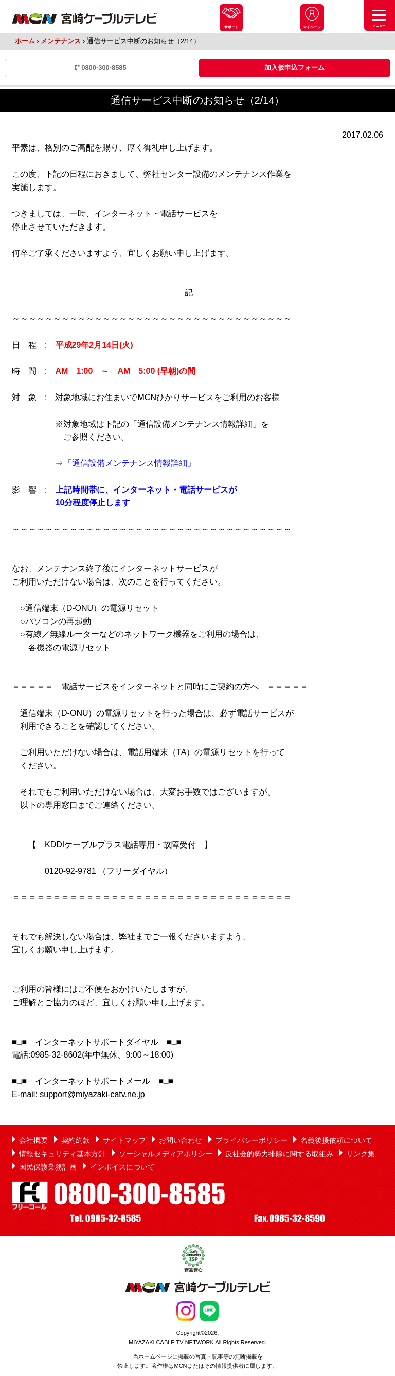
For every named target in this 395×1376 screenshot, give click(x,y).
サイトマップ (124, 1140)
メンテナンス (61, 41)
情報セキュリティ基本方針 (62, 1153)
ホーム (25, 41)
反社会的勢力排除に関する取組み (279, 1153)
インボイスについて (122, 1167)
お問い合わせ (180, 1140)
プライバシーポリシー (252, 1140)
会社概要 (33, 1140)
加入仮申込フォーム (294, 67)
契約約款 (75, 1140)
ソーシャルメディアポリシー (165, 1153)
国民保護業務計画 (48, 1167)
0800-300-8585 (101, 67)
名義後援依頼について (336, 1140)
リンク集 (360, 1153)
